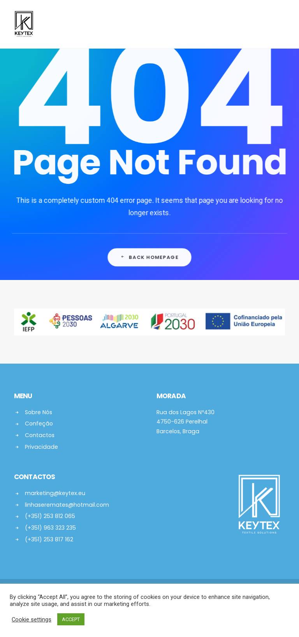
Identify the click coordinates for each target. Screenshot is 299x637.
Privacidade (41, 447)
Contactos (40, 435)
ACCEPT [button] (71, 619)
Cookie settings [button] (31, 619)
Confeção (39, 423)
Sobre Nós (38, 412)
